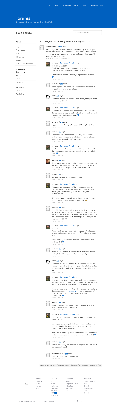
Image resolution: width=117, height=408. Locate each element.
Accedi (84, 5)
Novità (57, 5)
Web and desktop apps (24, 64)
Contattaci (87, 393)
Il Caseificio (69, 386)
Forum (68, 381)
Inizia (85, 384)
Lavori (38, 384)
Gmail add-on (21, 72)
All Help (19, 42)
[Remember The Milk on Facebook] (88, 401)
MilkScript (54, 391)
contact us (73, 291)
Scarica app (54, 386)
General (19, 90)
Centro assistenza (89, 381)
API (67, 391)
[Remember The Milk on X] (91, 401)
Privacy (45, 401)
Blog (37, 388)
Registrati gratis (97, 5)
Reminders (20, 94)
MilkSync (19, 60)
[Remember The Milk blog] (93, 401)
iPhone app (20, 57)
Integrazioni (54, 388)
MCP (54, 393)
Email (18, 79)
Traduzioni (69, 388)
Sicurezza (51, 401)
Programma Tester (72, 384)
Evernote (19, 82)
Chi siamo (39, 381)
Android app (20, 50)
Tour (49, 5)
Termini (39, 401)
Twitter (18, 75)
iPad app (19, 53)
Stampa (38, 386)
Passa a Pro (67, 5)
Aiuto (76, 5)
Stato (85, 391)
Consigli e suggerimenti (88, 387)
